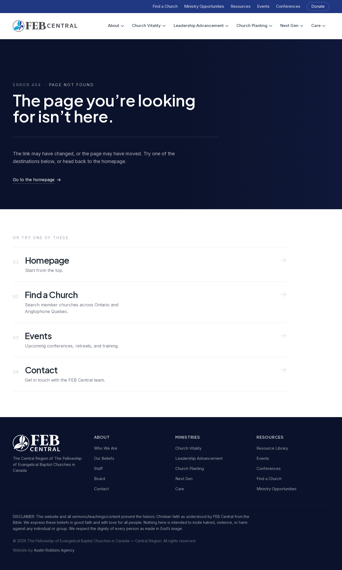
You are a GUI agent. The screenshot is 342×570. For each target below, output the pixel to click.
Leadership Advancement (201, 25)
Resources (241, 6)
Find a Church (165, 6)
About (116, 25)
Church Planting (254, 25)
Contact (101, 488)
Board (99, 478)
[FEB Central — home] (45, 26)
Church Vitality (149, 25)
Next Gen (292, 25)
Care (318, 25)
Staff (98, 468)
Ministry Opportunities (204, 6)
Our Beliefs (104, 458)
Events (263, 6)
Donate (318, 6)
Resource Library (272, 448)
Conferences (288, 6)
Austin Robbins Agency (54, 550)
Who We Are (105, 448)
